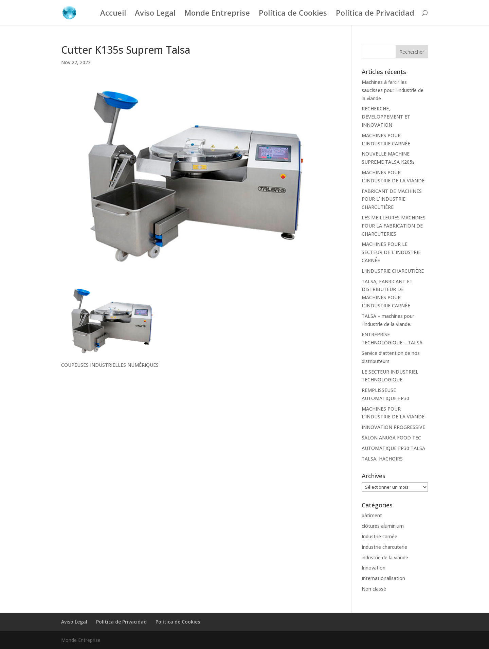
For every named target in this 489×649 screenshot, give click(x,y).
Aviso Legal (155, 14)
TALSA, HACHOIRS (382, 458)
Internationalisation (383, 578)
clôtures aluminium (383, 526)
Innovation (373, 567)
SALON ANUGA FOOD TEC (391, 437)
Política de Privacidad (375, 14)
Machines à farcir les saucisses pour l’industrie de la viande (392, 90)
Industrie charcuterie (384, 547)
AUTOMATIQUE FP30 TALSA (393, 448)
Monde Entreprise (217, 14)
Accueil (113, 14)
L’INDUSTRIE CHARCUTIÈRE (393, 271)
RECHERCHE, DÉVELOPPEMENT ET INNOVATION (386, 116)
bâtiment (372, 515)
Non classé (374, 588)
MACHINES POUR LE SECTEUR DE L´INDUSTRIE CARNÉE (391, 252)
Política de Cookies (293, 14)
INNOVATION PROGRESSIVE (393, 427)
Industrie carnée (379, 536)
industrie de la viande (385, 557)
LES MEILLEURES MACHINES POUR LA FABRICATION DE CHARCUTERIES (393, 225)
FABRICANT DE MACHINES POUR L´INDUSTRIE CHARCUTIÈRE (392, 199)
